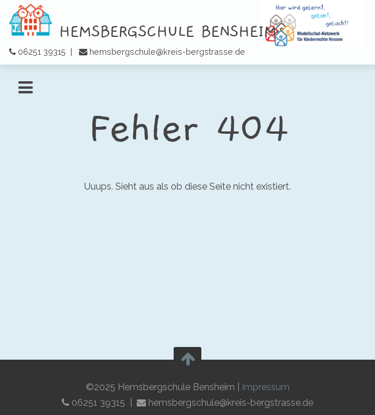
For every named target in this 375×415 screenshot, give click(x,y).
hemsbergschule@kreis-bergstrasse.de (167, 51)
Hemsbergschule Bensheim (142, 31)
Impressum (266, 387)
